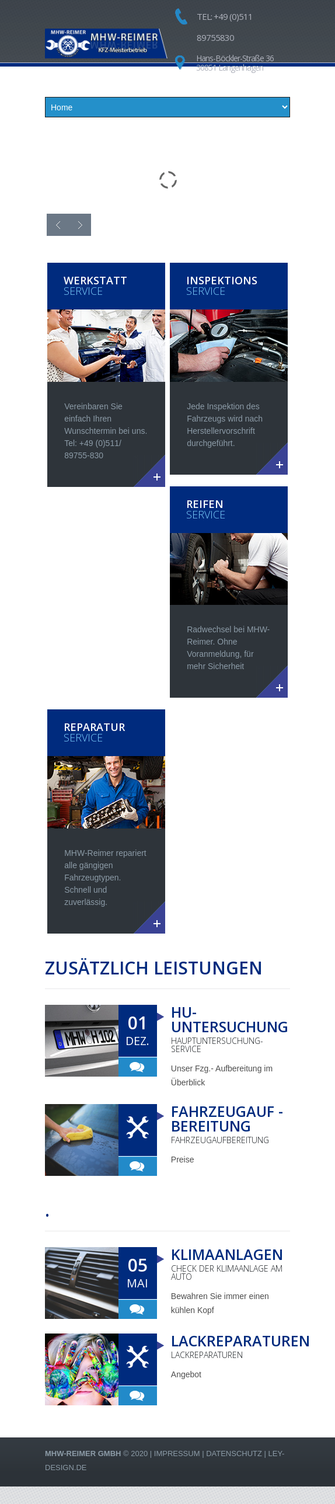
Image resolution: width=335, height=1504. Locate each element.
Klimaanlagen (227, 1254)
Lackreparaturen (240, 1340)
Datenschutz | (236, 1453)
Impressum (177, 1453)
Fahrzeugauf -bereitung (227, 1118)
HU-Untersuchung (229, 1019)
